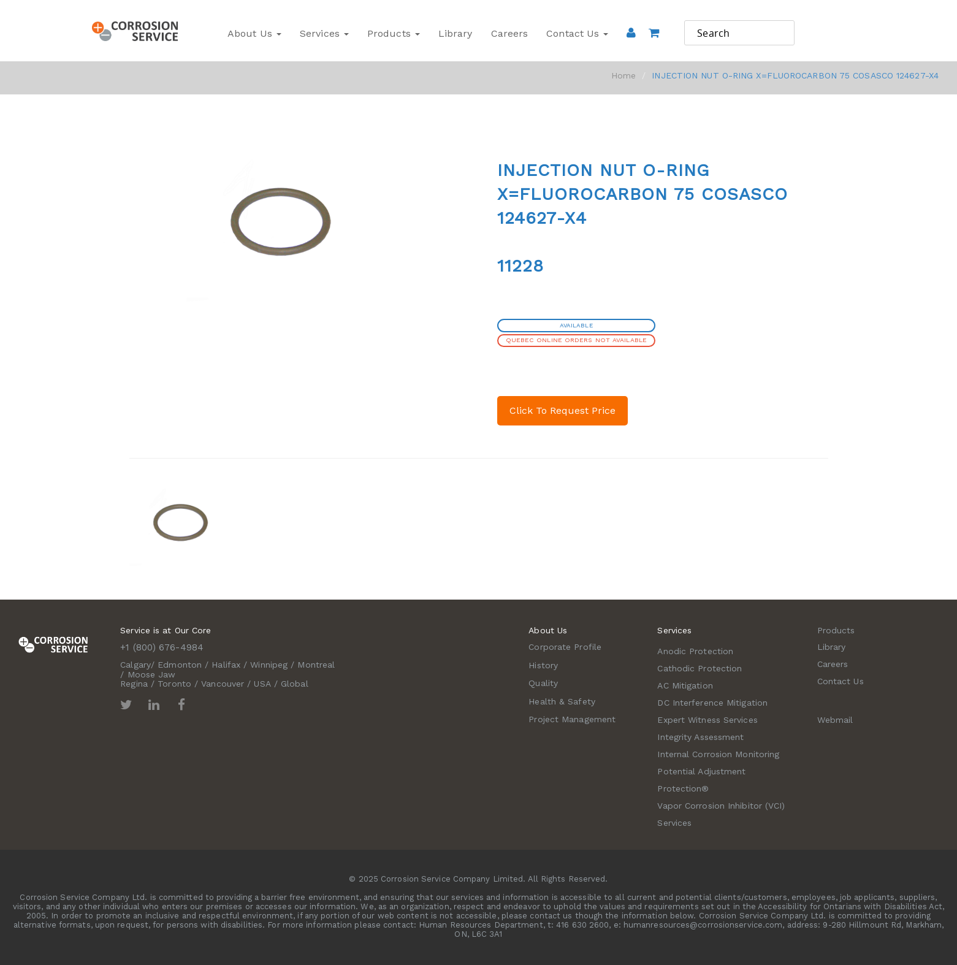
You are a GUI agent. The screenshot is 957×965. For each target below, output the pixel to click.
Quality (543, 683)
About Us (254, 33)
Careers (509, 33)
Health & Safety (561, 701)
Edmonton (180, 664)
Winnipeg (269, 664)
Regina (134, 683)
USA (262, 683)
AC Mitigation (684, 685)
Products (393, 33)
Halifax (226, 664)
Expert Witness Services (707, 720)
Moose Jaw (152, 674)
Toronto (174, 683)
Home (623, 75)
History (543, 665)
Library (455, 33)
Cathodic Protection (699, 668)
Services (324, 33)
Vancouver (222, 683)
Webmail (835, 720)
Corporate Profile (564, 647)
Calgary (135, 664)
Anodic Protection (695, 651)
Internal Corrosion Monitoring (718, 754)
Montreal (316, 664)
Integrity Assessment (700, 737)
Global (294, 683)
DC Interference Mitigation (712, 703)
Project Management (572, 719)
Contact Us (577, 33)
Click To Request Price (562, 410)
